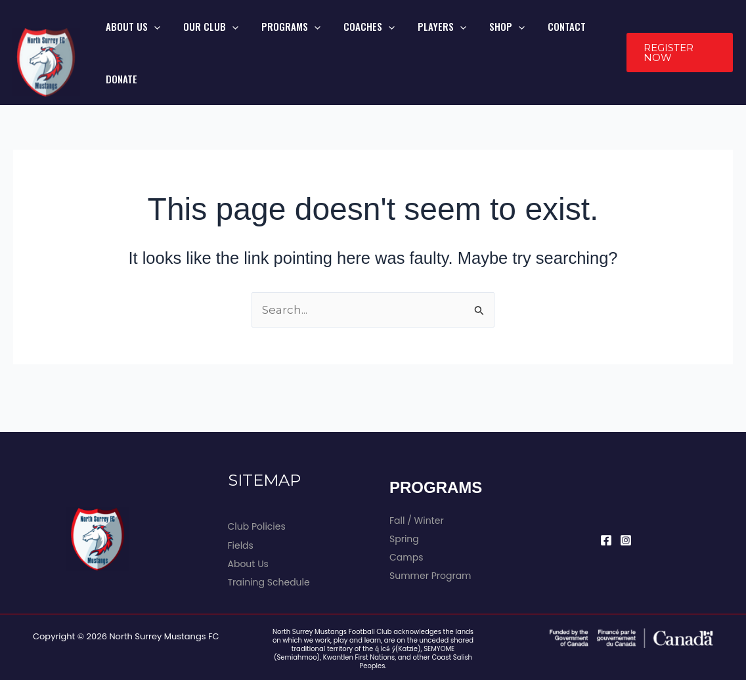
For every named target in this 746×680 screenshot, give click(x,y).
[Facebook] (606, 506)
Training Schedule (269, 548)
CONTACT (538, 35)
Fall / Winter (416, 486)
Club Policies (257, 492)
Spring (404, 504)
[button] (676, 36)
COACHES (370, 35)
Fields (240, 511)
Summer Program (430, 541)
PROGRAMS (302, 35)
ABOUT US (164, 35)
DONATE (586, 35)
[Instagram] (626, 506)
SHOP (488, 35)
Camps (406, 523)
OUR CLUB (231, 35)
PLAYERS (433, 35)
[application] (185, 35)
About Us (248, 529)
